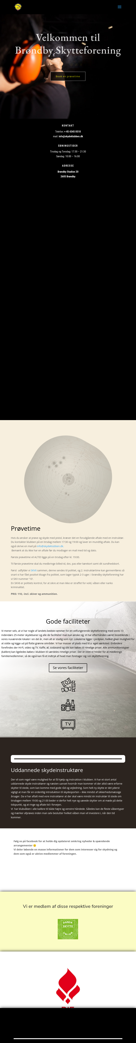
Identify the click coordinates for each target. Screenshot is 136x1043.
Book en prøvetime (68, 76)
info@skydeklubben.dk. (51, 546)
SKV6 (34, 570)
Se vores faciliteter (68, 667)
